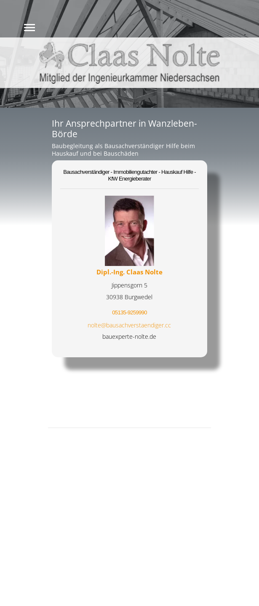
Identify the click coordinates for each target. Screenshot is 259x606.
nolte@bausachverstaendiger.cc (129, 325)
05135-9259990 (129, 312)
